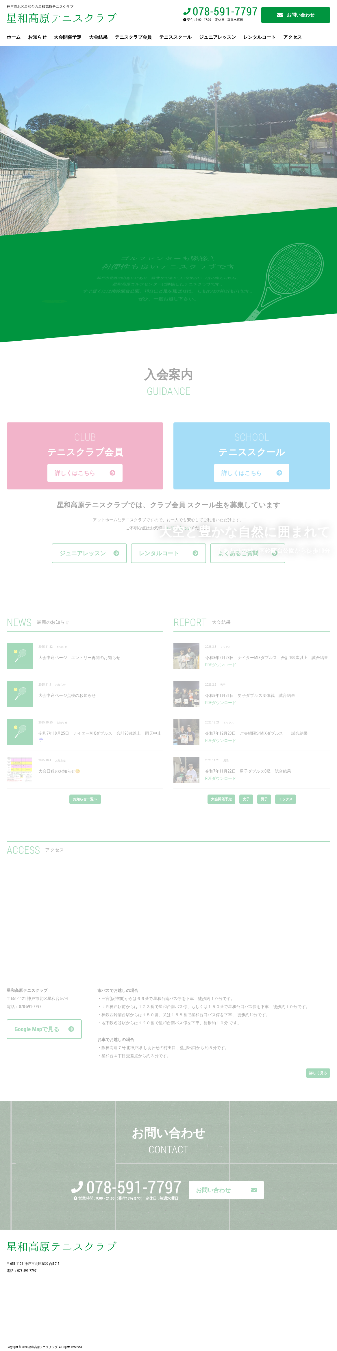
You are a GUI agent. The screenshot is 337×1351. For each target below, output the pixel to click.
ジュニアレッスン (217, 37)
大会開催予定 (68, 37)
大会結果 (98, 37)
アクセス (292, 37)
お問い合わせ (296, 15)
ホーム (14, 37)
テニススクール (175, 37)
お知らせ (37, 37)
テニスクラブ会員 (133, 37)
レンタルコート (259, 37)
